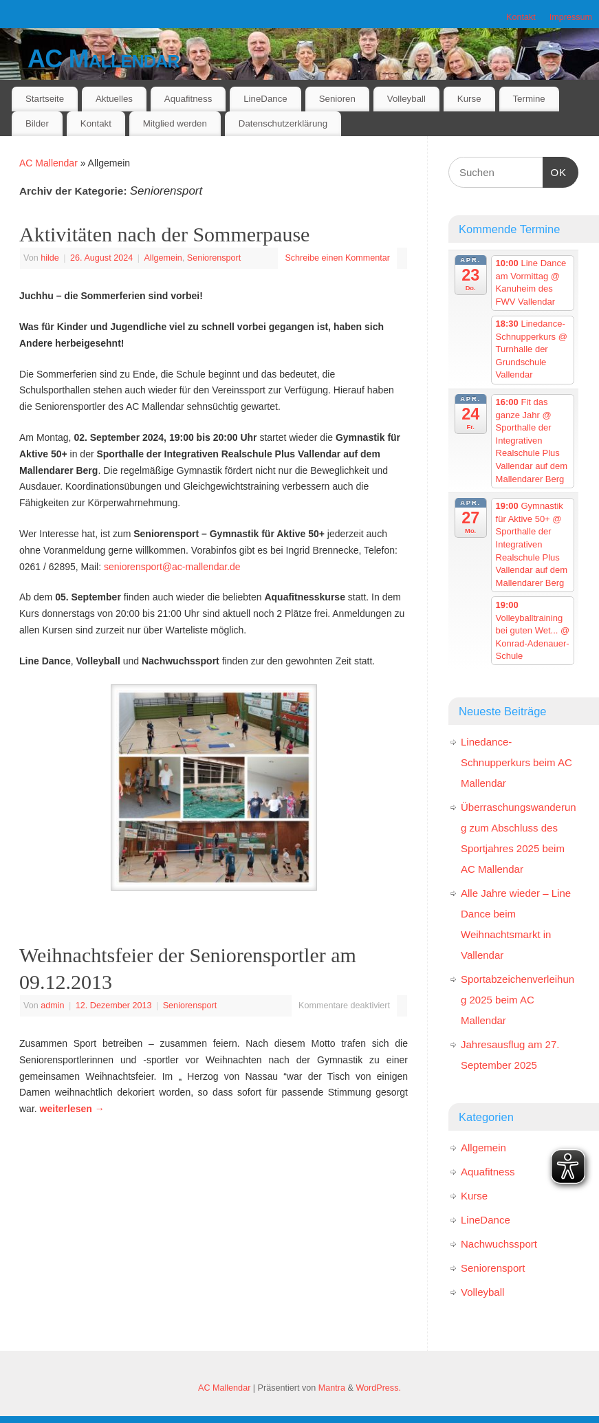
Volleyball (406, 99)
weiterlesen (72, 1108)
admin (52, 1005)
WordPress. (378, 1388)
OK (555, 170)
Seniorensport (214, 258)
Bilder (37, 123)
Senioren (337, 99)
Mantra (331, 1388)
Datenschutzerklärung (283, 123)
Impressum (570, 17)
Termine (528, 99)
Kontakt (521, 17)
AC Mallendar (103, 59)
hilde (50, 258)
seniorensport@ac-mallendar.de (172, 566)
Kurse (469, 99)
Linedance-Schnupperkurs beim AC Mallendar (516, 762)
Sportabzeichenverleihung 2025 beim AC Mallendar (517, 999)
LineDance (265, 99)
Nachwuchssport (499, 1244)
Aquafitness (188, 99)
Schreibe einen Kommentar (337, 258)
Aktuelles (114, 99)
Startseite (44, 99)
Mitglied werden (175, 123)
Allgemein (163, 258)
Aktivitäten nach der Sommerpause (164, 234)
